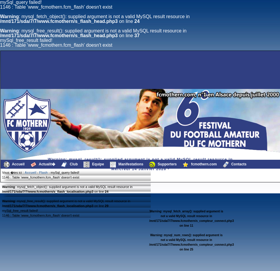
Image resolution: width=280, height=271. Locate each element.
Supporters (163, 164)
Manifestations (126, 164)
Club (69, 164)
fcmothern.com (200, 164)
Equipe (94, 164)
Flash (43, 172)
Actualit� (43, 164)
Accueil (14, 164)
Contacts (235, 164)
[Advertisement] (114, 74)
